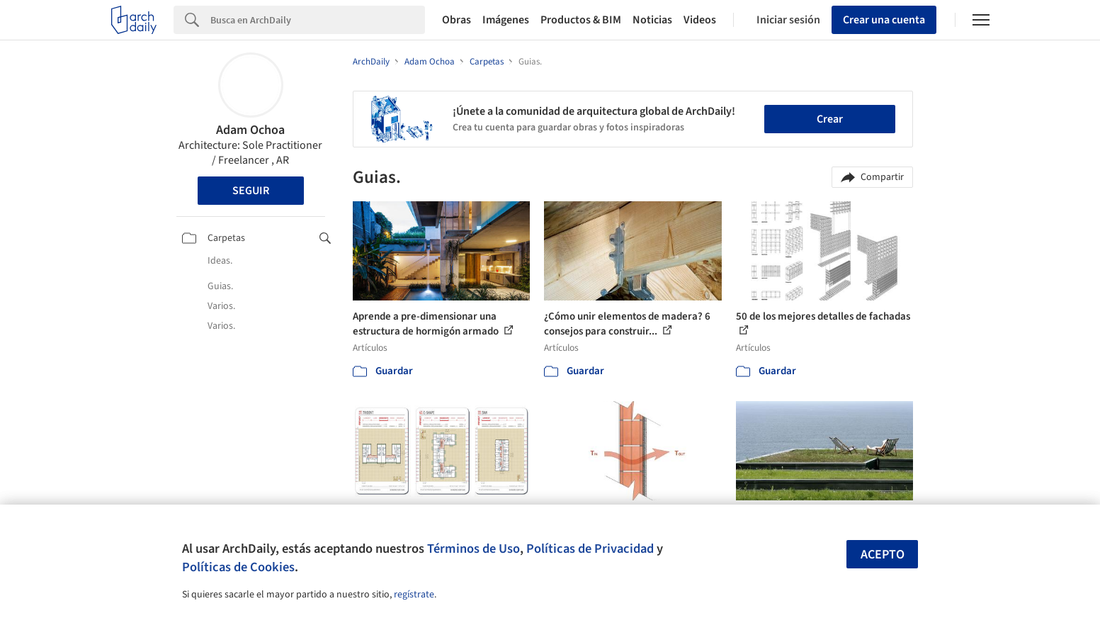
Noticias (652, 20)
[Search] (317, 20)
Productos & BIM (580, 20)
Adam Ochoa (250, 130)
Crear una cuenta (884, 20)
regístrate (414, 595)
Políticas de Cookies (238, 567)
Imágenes (505, 20)
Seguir (250, 190)
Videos (700, 20)
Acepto (883, 554)
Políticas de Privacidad (590, 548)
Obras (456, 20)
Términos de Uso (473, 548)
